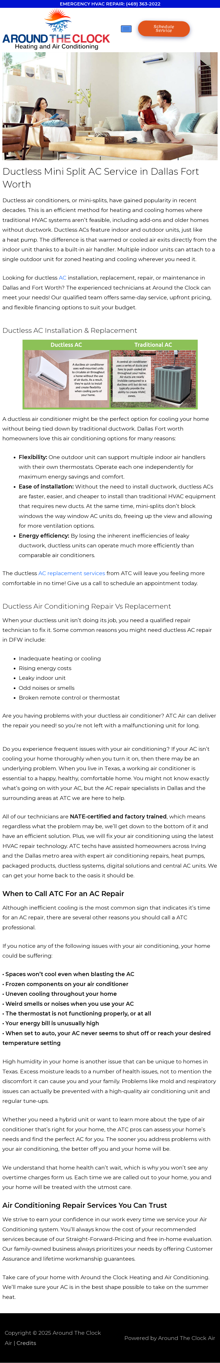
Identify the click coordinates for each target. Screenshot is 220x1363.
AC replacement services (71, 573)
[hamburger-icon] (126, 28)
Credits (26, 1343)
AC (62, 277)
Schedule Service (163, 29)
